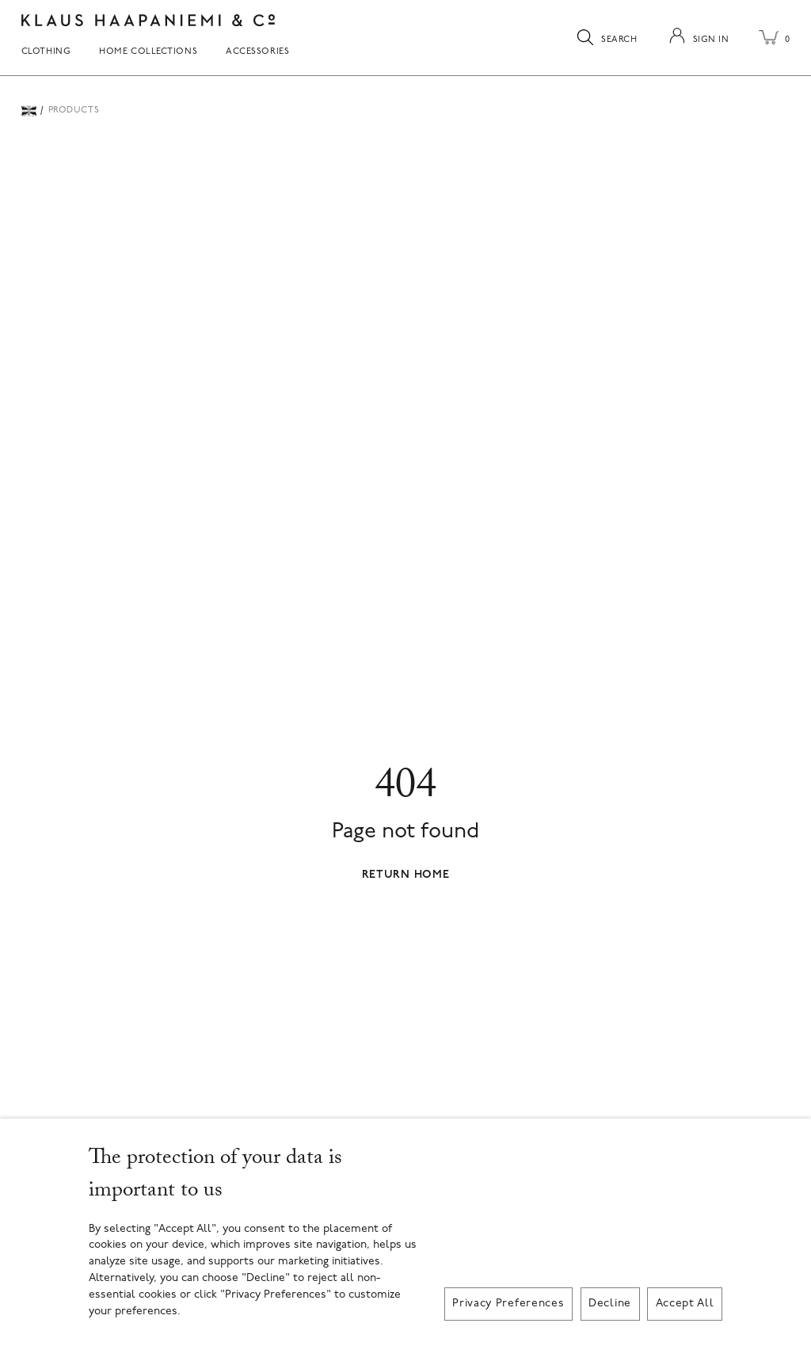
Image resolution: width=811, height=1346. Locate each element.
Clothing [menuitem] (46, 52)
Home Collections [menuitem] (148, 52)
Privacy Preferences (508, 1303)
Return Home (406, 875)
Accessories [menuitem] (257, 52)
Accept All (685, 1303)
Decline (609, 1303)
